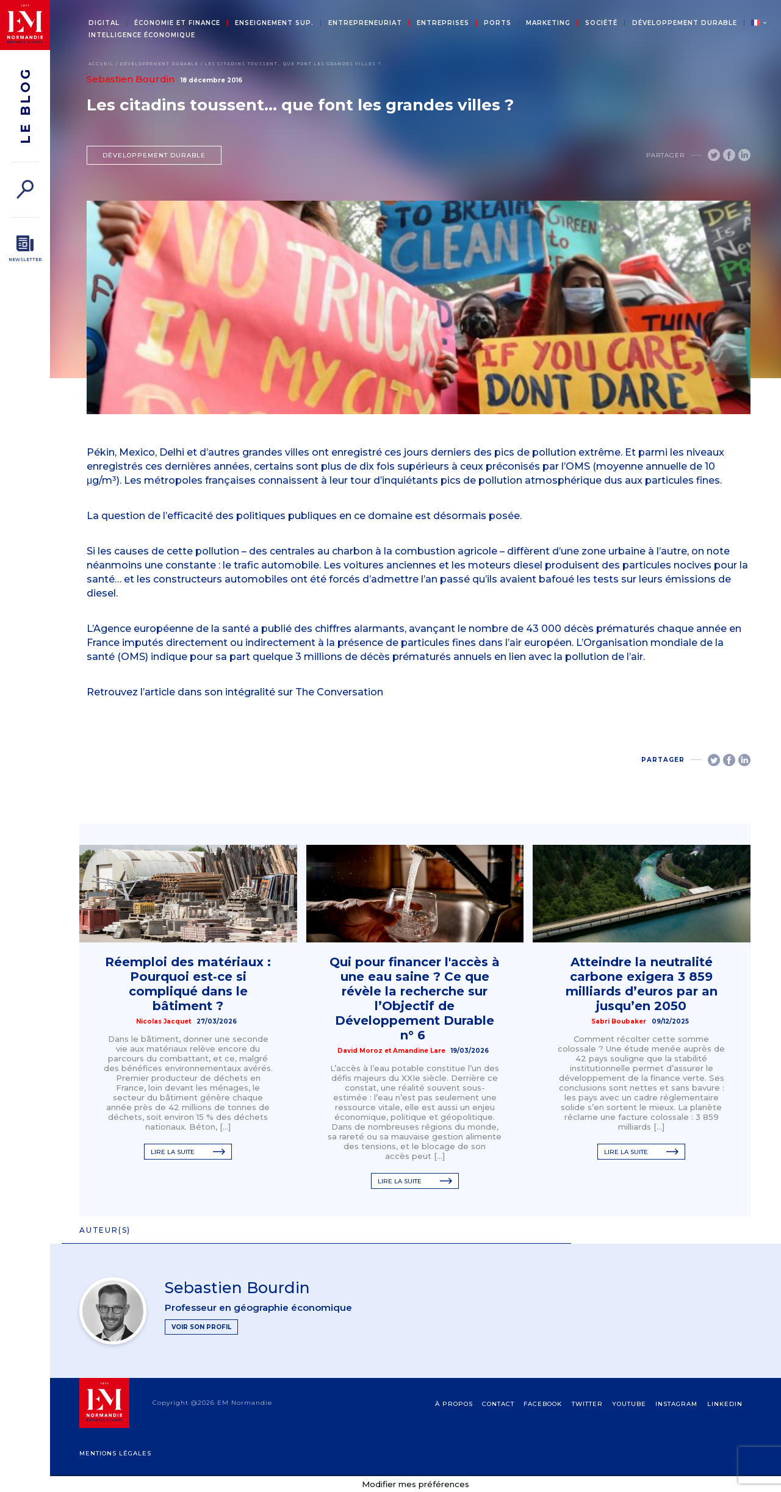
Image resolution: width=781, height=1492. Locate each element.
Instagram (676, 1404)
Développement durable (684, 23)
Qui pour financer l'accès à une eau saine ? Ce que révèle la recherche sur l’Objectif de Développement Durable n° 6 (414, 998)
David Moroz (360, 1051)
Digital (104, 23)
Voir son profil (201, 1327)
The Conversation (339, 692)
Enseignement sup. (274, 23)
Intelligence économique (141, 35)
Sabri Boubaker (618, 1021)
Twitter (587, 1404)
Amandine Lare (419, 1051)
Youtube (629, 1404)
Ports (497, 23)
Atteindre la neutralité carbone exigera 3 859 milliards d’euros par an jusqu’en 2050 (642, 984)
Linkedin (725, 1404)
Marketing (548, 23)
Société (601, 23)
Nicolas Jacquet (163, 1021)
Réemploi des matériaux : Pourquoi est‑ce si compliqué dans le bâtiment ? (188, 984)
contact (498, 1404)
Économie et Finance (177, 23)
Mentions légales (115, 1453)
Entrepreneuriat (365, 23)
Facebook (543, 1404)
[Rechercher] (25, 189)
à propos (454, 1404)
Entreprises (443, 23)
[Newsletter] (25, 249)
